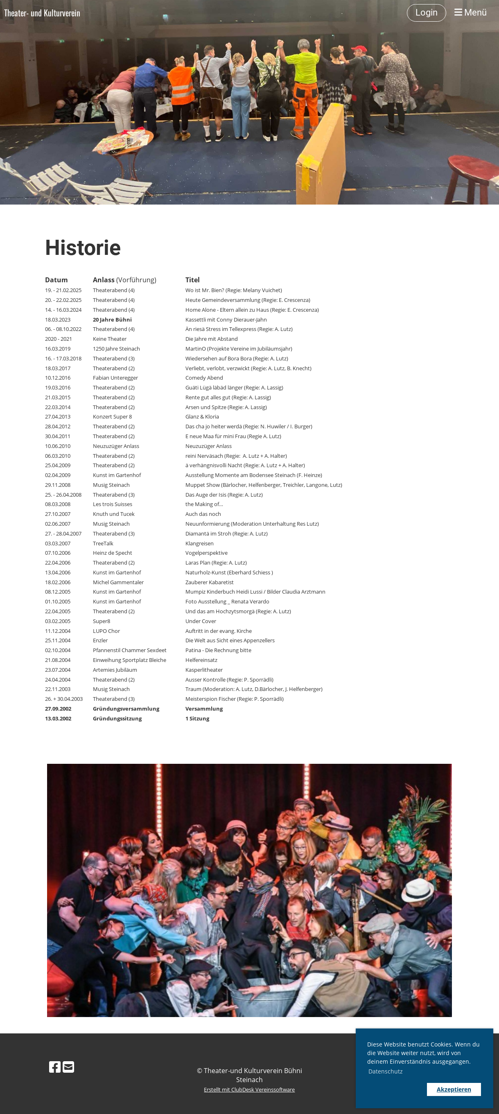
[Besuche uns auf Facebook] (55, 1067)
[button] (395, 1089)
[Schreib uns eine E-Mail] (68, 1067)
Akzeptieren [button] (454, 1089)
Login (426, 12)
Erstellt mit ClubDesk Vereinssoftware (249, 1089)
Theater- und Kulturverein (42, 12)
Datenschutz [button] (385, 1071)
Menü (470, 12)
